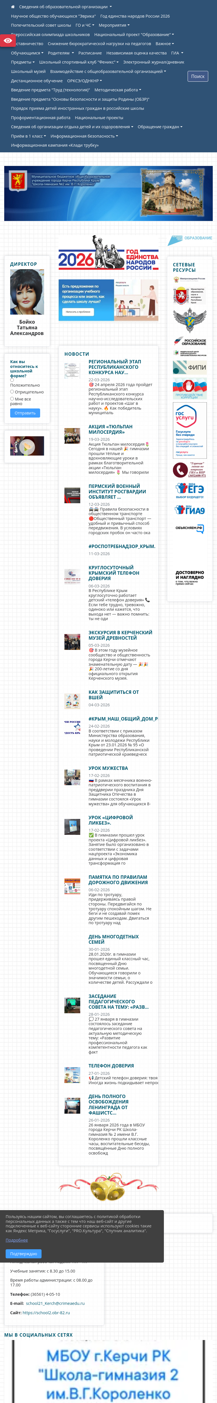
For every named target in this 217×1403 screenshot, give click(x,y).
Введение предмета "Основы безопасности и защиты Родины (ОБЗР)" (80, 99)
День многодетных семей (114, 939)
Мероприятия (112, 25)
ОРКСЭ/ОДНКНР (83, 80)
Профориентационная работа (40, 117)
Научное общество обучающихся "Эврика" (53, 16)
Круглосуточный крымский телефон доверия (114, 573)
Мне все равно (20, 401)
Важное (163, 43)
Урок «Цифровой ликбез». (111, 820)
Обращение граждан (158, 126)
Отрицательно (27, 392)
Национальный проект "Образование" (132, 34)
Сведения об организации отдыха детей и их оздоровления (70, 126)
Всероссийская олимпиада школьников (50, 34)
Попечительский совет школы (41, 25)
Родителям (59, 53)
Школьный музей (28, 71)
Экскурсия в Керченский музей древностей (121, 635)
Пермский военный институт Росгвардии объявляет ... (117, 491)
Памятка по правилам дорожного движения (118, 880)
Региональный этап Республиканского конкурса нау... (115, 367)
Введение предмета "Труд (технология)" (50, 89)
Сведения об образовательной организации (64, 6)
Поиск (198, 76)
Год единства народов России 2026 (135, 16)
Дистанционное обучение (37, 80)
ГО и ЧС (83, 25)
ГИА (175, 53)
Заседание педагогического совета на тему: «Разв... (119, 1001)
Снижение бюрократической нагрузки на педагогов (99, 43)
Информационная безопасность (83, 136)
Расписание (90, 53)
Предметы (21, 62)
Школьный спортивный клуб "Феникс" (77, 62)
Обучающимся (25, 53)
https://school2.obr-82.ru (46, 1312)
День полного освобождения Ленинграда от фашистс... (109, 1104)
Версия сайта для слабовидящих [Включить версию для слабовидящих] (8, 40)
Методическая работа (116, 89)
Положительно (25, 382)
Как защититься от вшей (114, 695)
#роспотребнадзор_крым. (122, 546)
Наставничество (27, 43)
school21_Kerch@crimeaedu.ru (55, 1303)
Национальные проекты (99, 117)
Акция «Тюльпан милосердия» (111, 429)
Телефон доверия (111, 1066)
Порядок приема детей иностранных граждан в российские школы (77, 108)
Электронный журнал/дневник (153, 62)
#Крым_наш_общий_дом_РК (125, 719)
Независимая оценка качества (136, 53)
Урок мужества (108, 768)
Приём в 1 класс (27, 136)
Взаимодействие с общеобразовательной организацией (106, 71)
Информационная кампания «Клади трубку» (55, 145)
